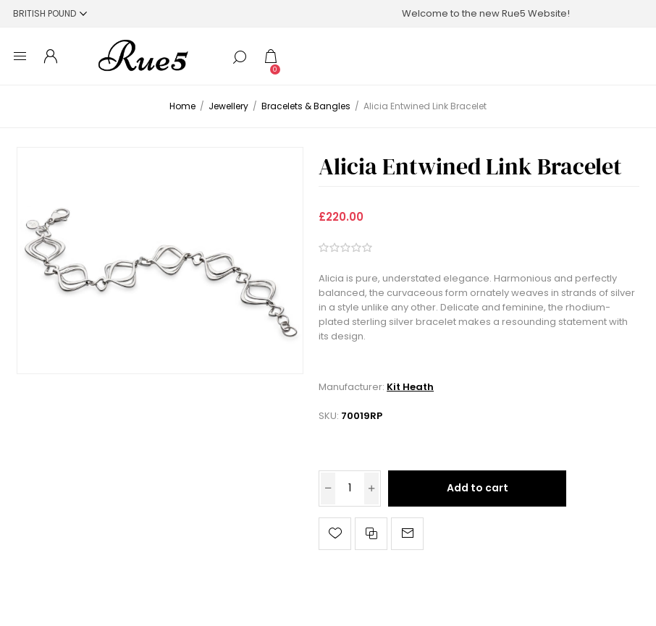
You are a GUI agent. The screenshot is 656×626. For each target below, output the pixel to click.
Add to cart (477, 488)
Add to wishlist (335, 533)
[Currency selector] (50, 13)
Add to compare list (371, 533)
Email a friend (407, 533)
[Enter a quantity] (349, 488)
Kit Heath (410, 387)
